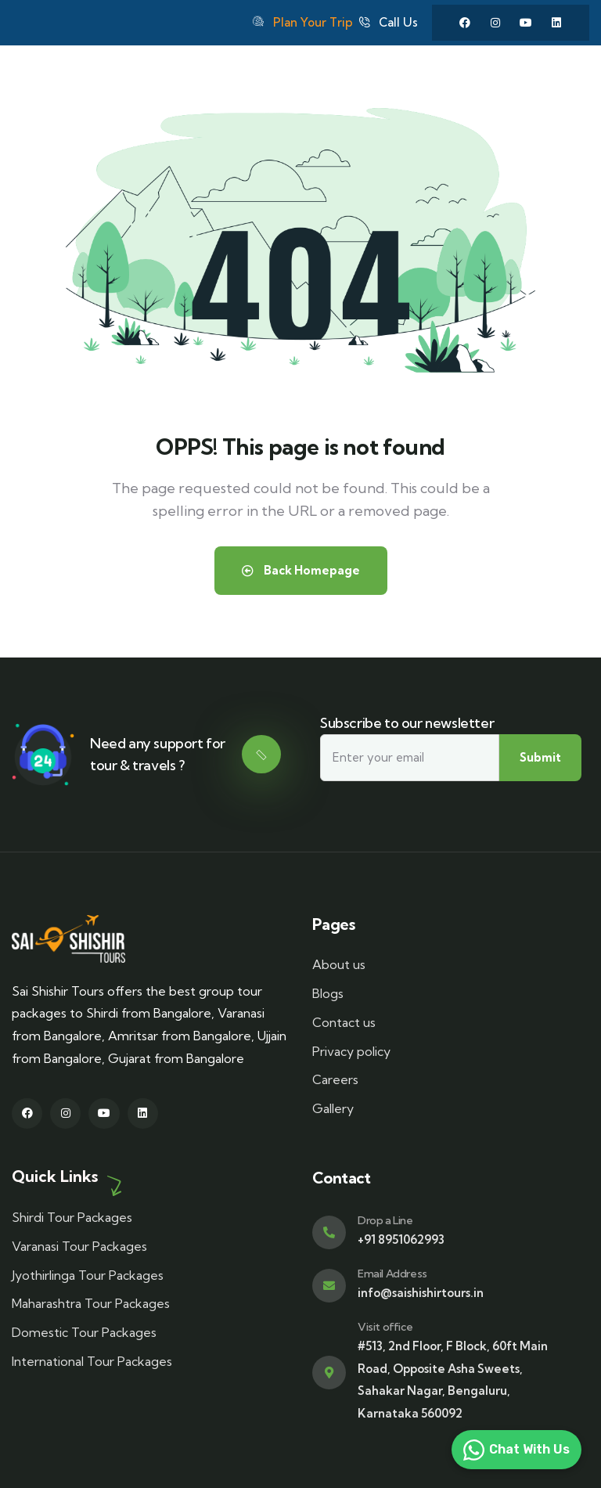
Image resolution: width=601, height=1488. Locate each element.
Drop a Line (385, 1220)
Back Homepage (301, 570)
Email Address (392, 1273)
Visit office (385, 1327)
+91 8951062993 (401, 1239)
